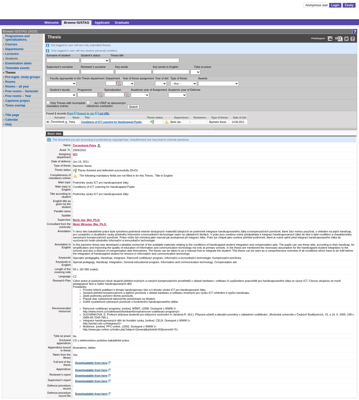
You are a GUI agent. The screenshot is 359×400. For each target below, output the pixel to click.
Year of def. (162, 78)
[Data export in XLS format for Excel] (330, 38)
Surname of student (58, 55)
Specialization (112, 89)
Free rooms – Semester (21, 91)
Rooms (10, 82)
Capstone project (17, 100)
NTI (75, 154)
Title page (12, 115)
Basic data (54, 133)
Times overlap (15, 105)
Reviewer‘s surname (93, 66)
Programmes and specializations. (17, 37)
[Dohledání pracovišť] (118, 83)
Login (335, 5)
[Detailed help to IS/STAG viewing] (352, 38)
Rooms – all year (17, 86)
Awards (202, 78)
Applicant (102, 22)
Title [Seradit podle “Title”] (87, 117)
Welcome (51, 22)
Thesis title (117, 55)
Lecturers (12, 54)
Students (11, 58)
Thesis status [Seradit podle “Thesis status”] (155, 117)
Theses (10, 72)
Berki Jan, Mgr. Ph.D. (86, 219)
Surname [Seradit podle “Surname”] (59, 117)
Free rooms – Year (18, 96)
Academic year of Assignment (149, 89)
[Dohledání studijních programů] (100, 95)
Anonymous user (317, 5)
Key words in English (165, 66)
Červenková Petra (84, 145)
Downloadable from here (91, 362)
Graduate (122, 22)
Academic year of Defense (184, 89)
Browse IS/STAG (76, 22)
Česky (349, 5)
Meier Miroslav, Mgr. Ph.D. (90, 224)
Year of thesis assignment (138, 78)
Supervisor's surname (59, 66)
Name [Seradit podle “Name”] (76, 117)
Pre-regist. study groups (22, 77)
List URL (103, 113)
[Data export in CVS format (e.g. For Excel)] (339, 38)
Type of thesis (178, 78)
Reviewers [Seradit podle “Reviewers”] (200, 117)
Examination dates (18, 63)
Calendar (11, 119)
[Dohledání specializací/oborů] (127, 95)
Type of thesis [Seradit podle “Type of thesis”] (219, 117)
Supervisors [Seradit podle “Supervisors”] (181, 117)
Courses (11, 44)
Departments (14, 49)
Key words (121, 66)
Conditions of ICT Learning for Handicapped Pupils (111, 122)
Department (113, 78)
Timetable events (17, 68)
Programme (85, 89)
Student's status (90, 55)
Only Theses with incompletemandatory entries (65, 104)
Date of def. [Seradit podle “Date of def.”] (240, 117)
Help (8, 124)
